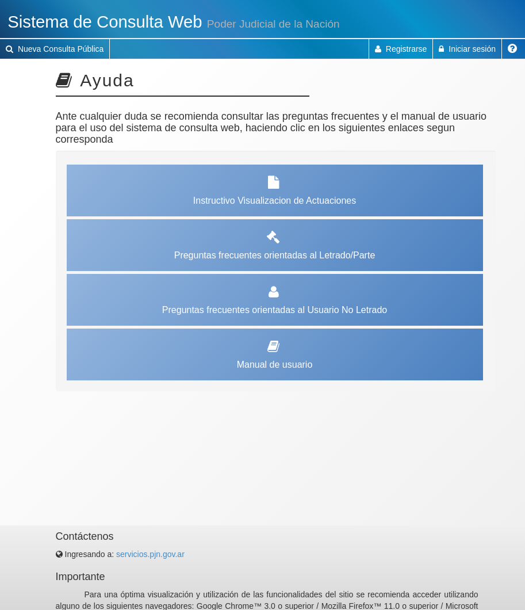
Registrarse (401, 49)
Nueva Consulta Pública (55, 49)
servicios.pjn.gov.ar (150, 554)
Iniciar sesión (467, 49)
